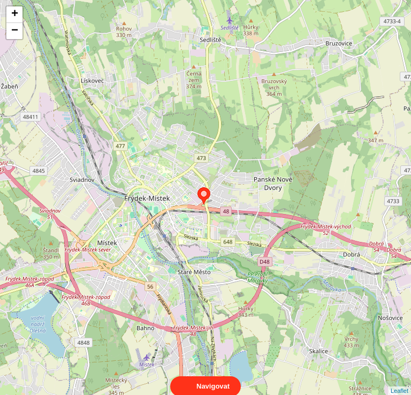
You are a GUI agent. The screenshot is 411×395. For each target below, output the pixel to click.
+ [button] (14, 14)
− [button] (14, 31)
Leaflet (399, 381)
